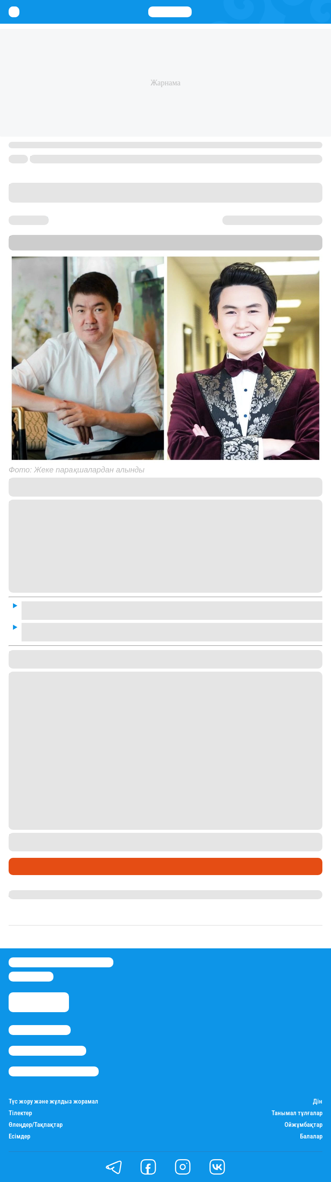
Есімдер (19, 1136)
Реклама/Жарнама (47, 1051)
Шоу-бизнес (30, 866)
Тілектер (20, 1113)
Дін (317, 1101)
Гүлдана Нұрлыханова (44, 894)
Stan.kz (46, 246)
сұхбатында (202, 482)
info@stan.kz (31, 977)
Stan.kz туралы (40, 1030)
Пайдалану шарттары (54, 1071)
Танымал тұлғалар (297, 1113)
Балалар (311, 1136)
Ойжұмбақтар (303, 1125)
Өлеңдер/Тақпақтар (35, 1125)
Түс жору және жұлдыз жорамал (53, 1101)
